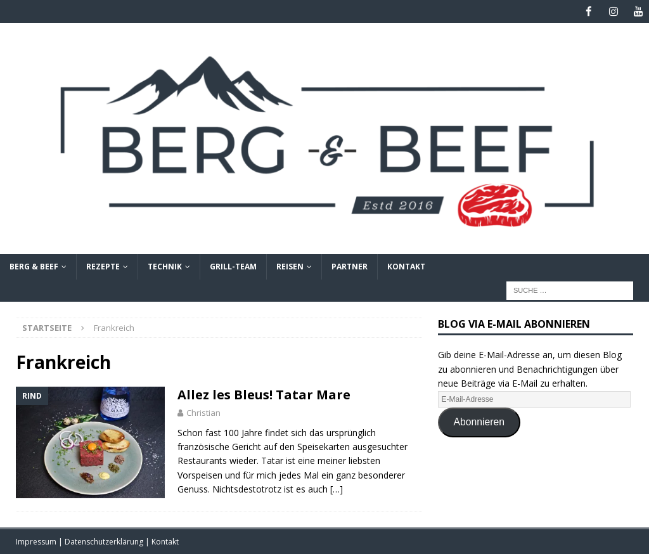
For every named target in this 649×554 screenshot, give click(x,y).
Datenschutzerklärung (105, 541)
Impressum (37, 541)
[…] (336, 488)
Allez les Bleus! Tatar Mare (263, 394)
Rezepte (103, 266)
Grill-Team (233, 266)
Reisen (290, 266)
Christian (203, 412)
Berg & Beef (34, 266)
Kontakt (406, 266)
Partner (349, 266)
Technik (165, 266)
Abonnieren (479, 421)
